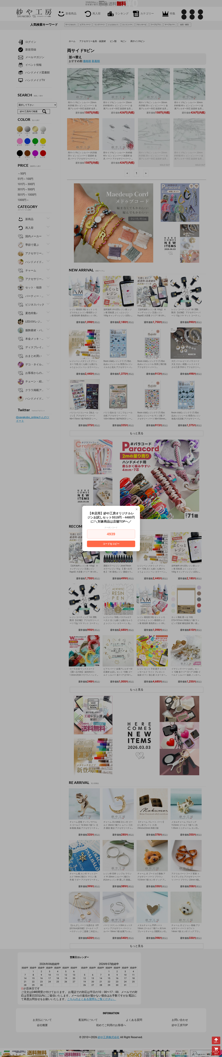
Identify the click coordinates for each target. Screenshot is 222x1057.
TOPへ (216, 1040)
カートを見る (216, 1050)
